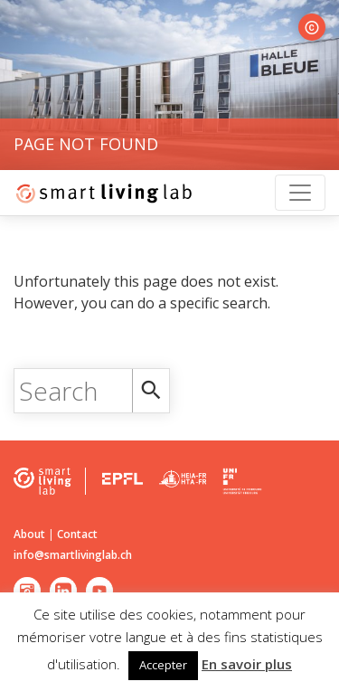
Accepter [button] (163, 665)
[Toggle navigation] (300, 193)
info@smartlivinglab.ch (73, 555)
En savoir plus (247, 664)
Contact (77, 534)
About (29, 534)
